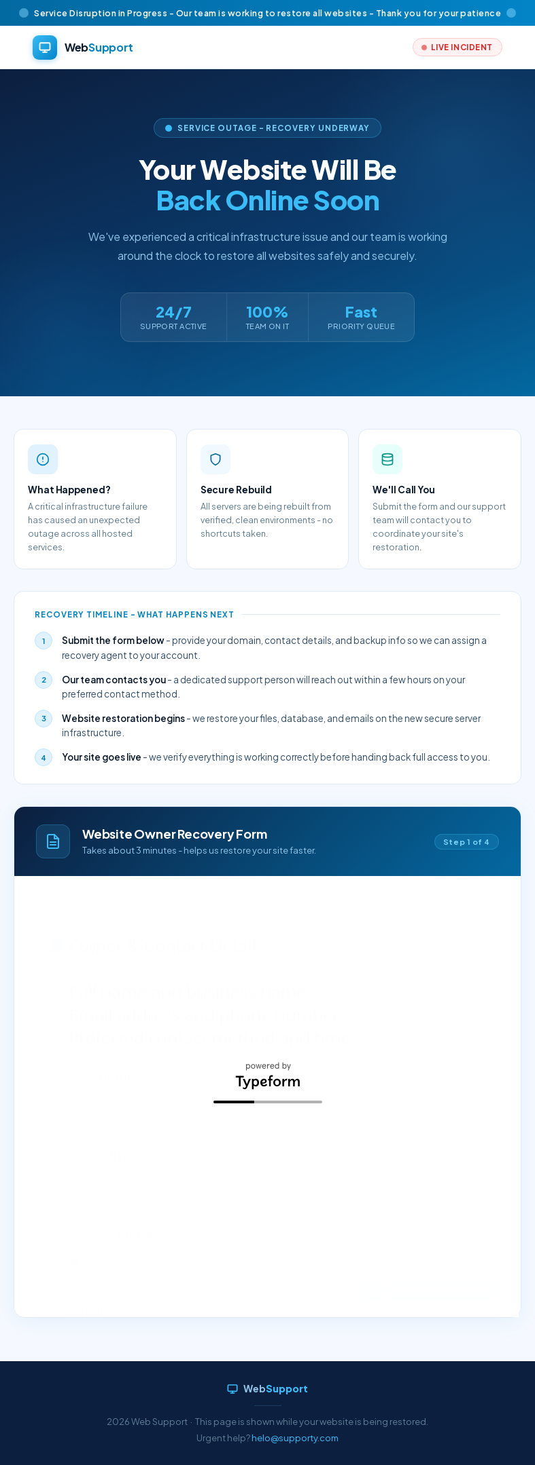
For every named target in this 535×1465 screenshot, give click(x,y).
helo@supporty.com (295, 1437)
